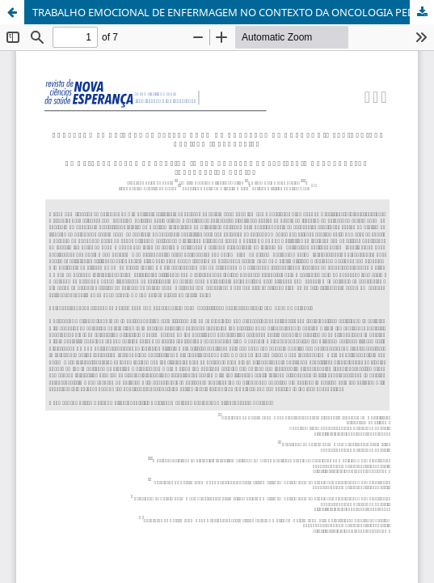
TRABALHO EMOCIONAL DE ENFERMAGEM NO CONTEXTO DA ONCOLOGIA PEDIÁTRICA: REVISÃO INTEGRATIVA (233, 12)
